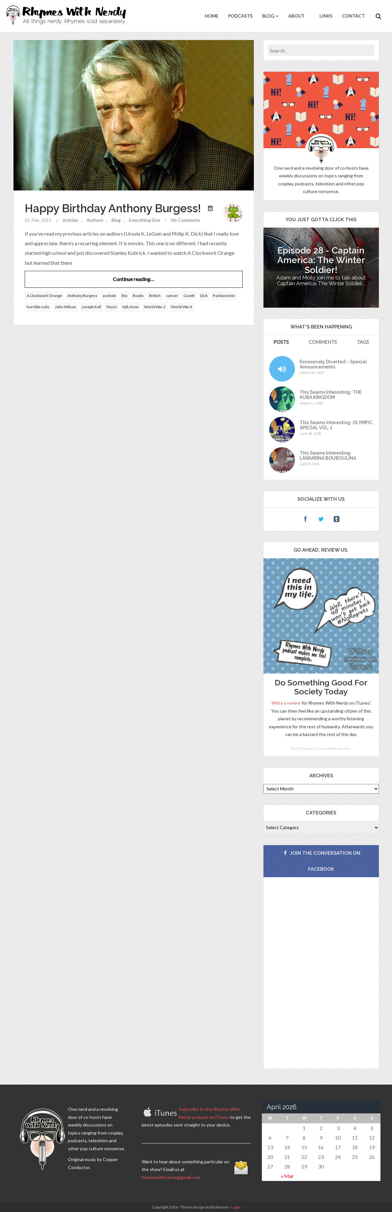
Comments (323, 342)
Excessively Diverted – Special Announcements (333, 364)
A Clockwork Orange (44, 295)
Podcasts (240, 16)
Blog (270, 16)
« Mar (287, 1176)
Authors (95, 220)
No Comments (185, 220)
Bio (124, 295)
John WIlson (65, 306)
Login (236, 1207)
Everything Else (144, 220)
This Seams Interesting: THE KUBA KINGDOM (331, 395)
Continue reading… (133, 279)
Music (111, 306)
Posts (281, 342)
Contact (353, 16)
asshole (109, 295)
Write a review (286, 703)
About (296, 16)
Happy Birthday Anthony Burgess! (113, 208)
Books (138, 295)
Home (211, 16)
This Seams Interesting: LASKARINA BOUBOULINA (328, 455)
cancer (172, 295)
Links (325, 16)
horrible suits (38, 306)
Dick (203, 295)
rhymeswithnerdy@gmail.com (171, 1177)
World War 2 (154, 306)
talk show (130, 306)
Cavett (189, 295)
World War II (181, 306)
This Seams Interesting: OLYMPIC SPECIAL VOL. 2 (336, 425)
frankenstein (224, 295)
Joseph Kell (91, 306)
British (155, 295)
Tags (363, 342)
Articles (70, 220)
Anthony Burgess (82, 295)
